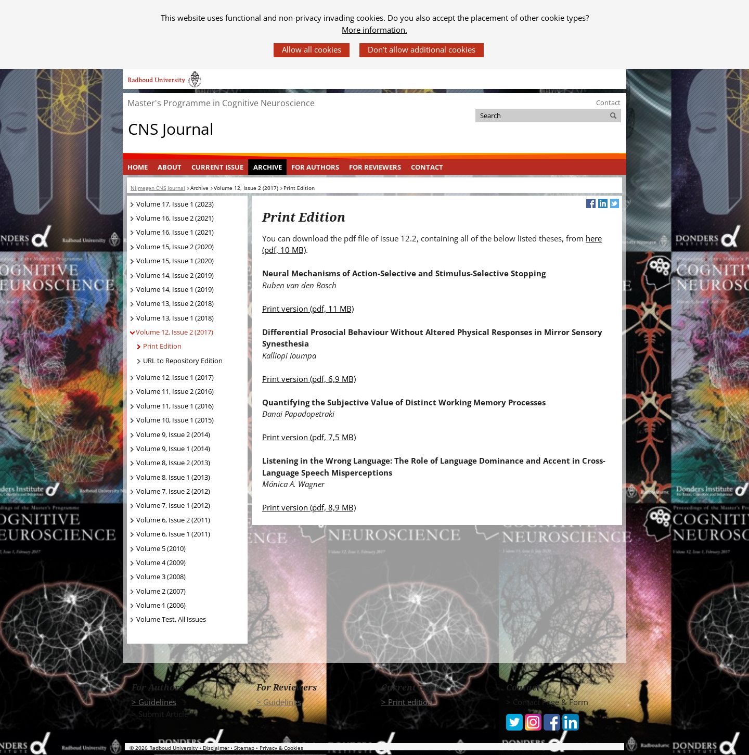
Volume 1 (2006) (161, 605)
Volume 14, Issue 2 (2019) (175, 275)
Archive (267, 167)
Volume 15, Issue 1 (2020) (175, 260)
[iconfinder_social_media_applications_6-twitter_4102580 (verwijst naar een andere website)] (514, 721)
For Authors (315, 167)
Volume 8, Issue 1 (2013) (173, 477)
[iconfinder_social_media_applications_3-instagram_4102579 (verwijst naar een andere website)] (533, 721)
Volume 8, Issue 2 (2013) (173, 462)
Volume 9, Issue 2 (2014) (173, 434)
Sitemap (244, 747)
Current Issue (217, 167)
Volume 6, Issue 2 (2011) (173, 519)
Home (137, 167)
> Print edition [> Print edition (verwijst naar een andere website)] (406, 702)
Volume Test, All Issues (171, 619)
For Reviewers (375, 167)
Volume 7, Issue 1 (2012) (173, 505)
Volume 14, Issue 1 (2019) (175, 289)
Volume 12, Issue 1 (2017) (175, 377)
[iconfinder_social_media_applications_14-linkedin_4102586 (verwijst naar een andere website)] (570, 721)
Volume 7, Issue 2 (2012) (173, 491)
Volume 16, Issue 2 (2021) (175, 218)
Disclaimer (216, 747)
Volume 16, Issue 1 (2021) (175, 232)
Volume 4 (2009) (161, 562)
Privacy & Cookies (281, 747)
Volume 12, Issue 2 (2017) (174, 332)
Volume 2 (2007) (161, 591)
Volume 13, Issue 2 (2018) (175, 303)
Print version (308, 308)
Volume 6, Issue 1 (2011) (173, 534)
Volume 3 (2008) (161, 576)
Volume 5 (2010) (161, 548)
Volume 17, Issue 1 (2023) (175, 204)
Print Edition (162, 346)
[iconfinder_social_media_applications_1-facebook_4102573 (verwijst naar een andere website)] (552, 721)
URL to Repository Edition (183, 360)
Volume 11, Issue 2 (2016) (175, 391)
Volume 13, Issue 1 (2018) (175, 318)
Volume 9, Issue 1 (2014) (173, 448)
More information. (374, 29)
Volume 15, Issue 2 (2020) (175, 246)
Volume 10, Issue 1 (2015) (175, 420)
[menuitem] (138, 167)
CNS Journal (171, 129)
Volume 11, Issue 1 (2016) (175, 406)
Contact (608, 102)
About (170, 167)
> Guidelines (154, 702)
